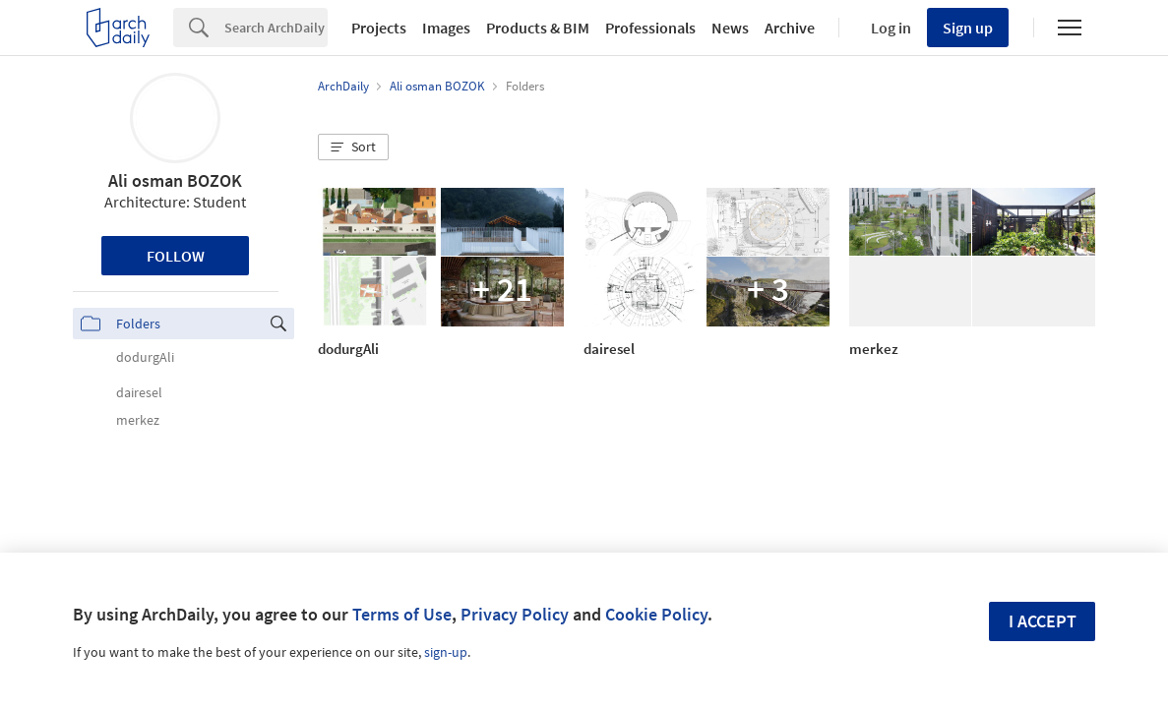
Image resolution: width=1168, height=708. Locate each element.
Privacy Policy (515, 614)
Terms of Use (402, 614)
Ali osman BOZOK (175, 180)
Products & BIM (537, 27)
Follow (176, 256)
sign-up (445, 652)
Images (446, 27)
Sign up (968, 27)
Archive (790, 27)
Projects (378, 27)
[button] (353, 147)
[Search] (276, 27)
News (730, 27)
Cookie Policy (656, 614)
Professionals (650, 27)
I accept (1042, 621)
